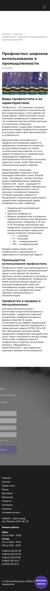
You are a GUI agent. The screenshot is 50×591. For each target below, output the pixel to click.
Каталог (6, 482)
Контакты (7, 505)
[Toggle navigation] (44, 7)
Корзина (7, 509)
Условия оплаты (11, 512)
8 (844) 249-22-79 (11, 554)
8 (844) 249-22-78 (11, 551)
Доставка (7, 493)
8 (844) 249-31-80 (11, 557)
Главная (6, 478)
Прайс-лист (8, 485)
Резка (5, 489)
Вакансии (7, 497)
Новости (6, 501)
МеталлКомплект (24, 309)
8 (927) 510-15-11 (10, 564)
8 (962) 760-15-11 (10, 561)
